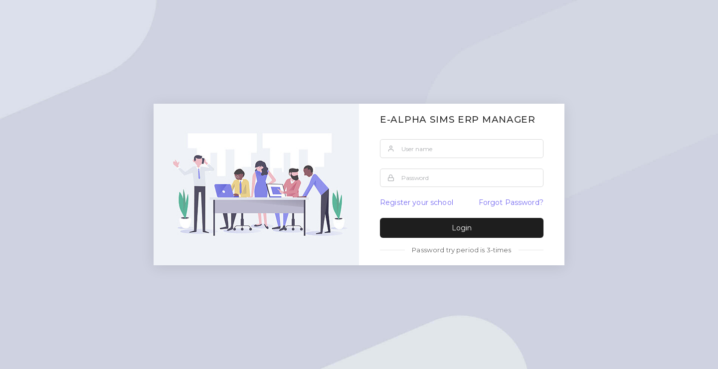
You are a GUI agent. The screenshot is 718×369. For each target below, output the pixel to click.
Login (462, 227)
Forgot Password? (511, 202)
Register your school (416, 202)
